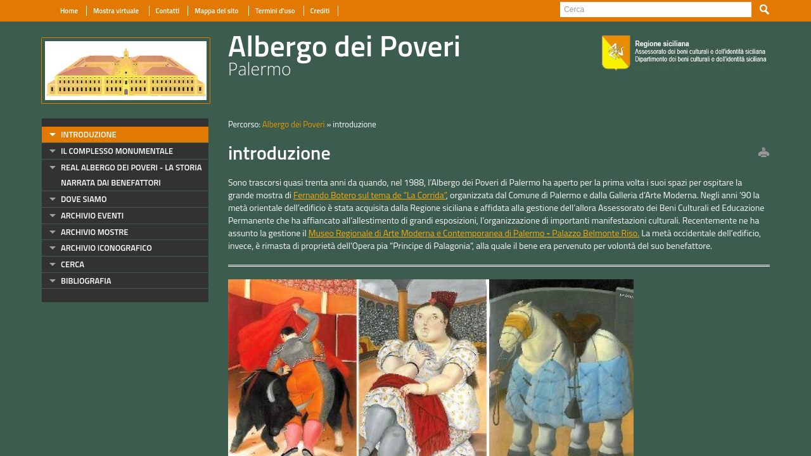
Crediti (320, 11)
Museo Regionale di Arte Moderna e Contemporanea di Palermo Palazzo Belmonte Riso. (474, 232)
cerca (72, 264)
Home (69, 11)
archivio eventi (92, 215)
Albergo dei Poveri (293, 124)
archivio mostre (94, 231)
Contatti (168, 11)
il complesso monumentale (117, 150)
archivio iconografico (106, 247)
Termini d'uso (275, 11)
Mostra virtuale (116, 11)
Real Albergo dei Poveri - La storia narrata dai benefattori (131, 175)
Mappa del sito (217, 11)
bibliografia (86, 280)
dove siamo (83, 199)
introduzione (89, 134)
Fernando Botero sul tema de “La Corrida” (369, 194)
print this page (763, 153)
